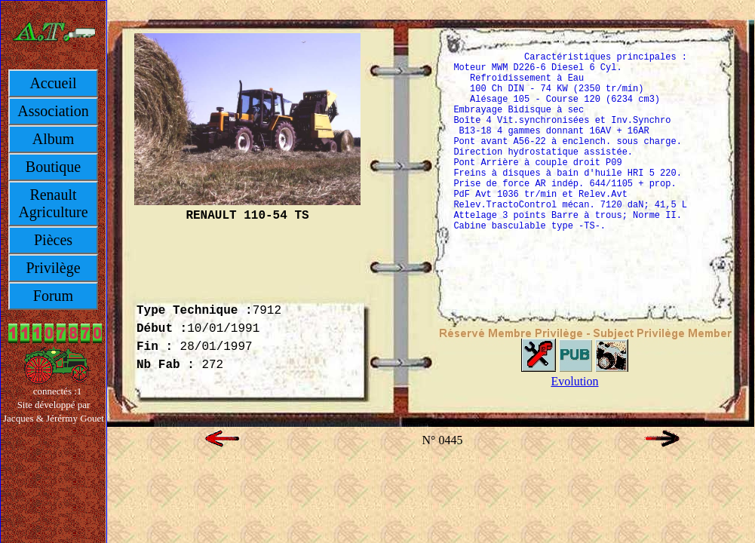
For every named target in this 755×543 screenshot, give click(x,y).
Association (52, 111)
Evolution (574, 381)
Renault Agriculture (52, 203)
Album (53, 138)
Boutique (53, 166)
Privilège (53, 267)
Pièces (53, 240)
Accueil (52, 83)
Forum (53, 295)
